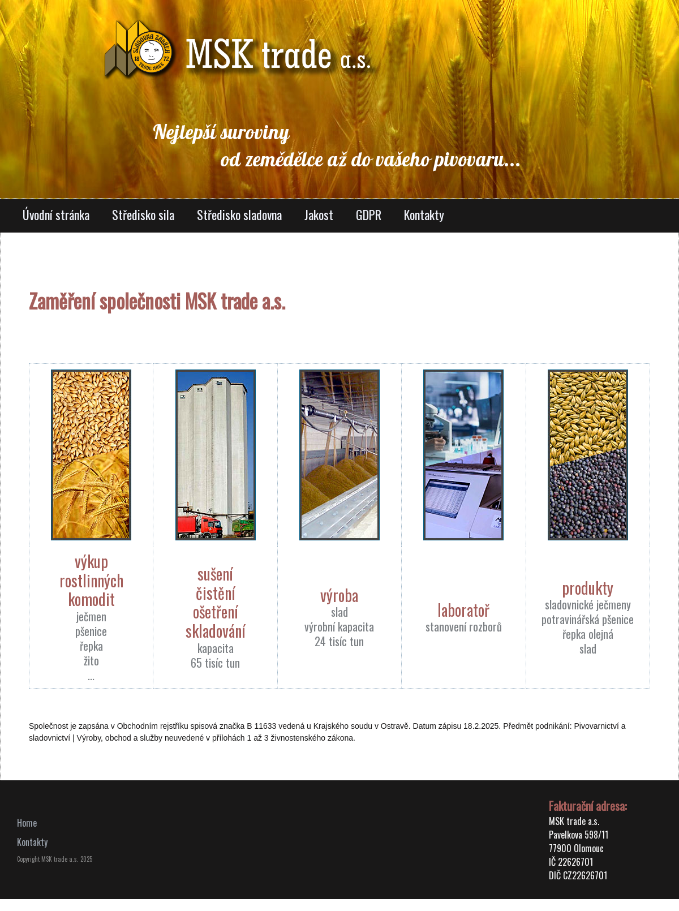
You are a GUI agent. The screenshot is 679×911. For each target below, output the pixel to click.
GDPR (368, 214)
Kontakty (424, 214)
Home (27, 823)
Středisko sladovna (239, 214)
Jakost (318, 214)
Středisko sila (143, 214)
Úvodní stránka (56, 214)
